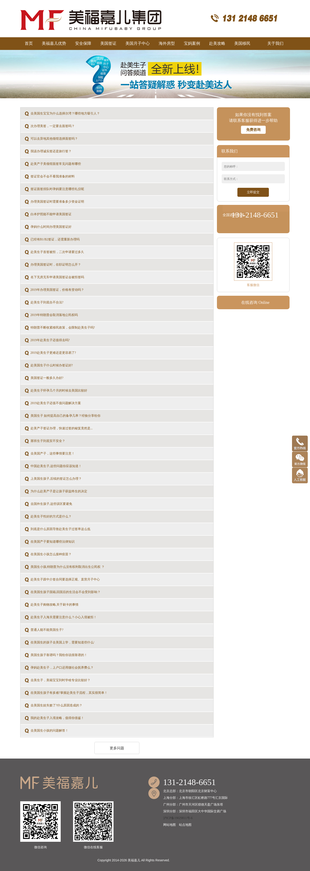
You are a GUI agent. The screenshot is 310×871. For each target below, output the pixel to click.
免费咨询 (253, 130)
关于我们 (275, 43)
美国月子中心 (137, 43)
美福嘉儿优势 (54, 43)
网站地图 (169, 824)
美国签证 (108, 43)
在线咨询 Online (255, 302)
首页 (29, 43)
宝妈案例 (192, 43)
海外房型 (167, 43)
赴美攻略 (217, 43)
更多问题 (117, 748)
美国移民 (246, 41)
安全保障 (83, 43)
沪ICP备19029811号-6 (178, 818)
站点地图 (185, 824)
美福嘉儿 (134, 860)
